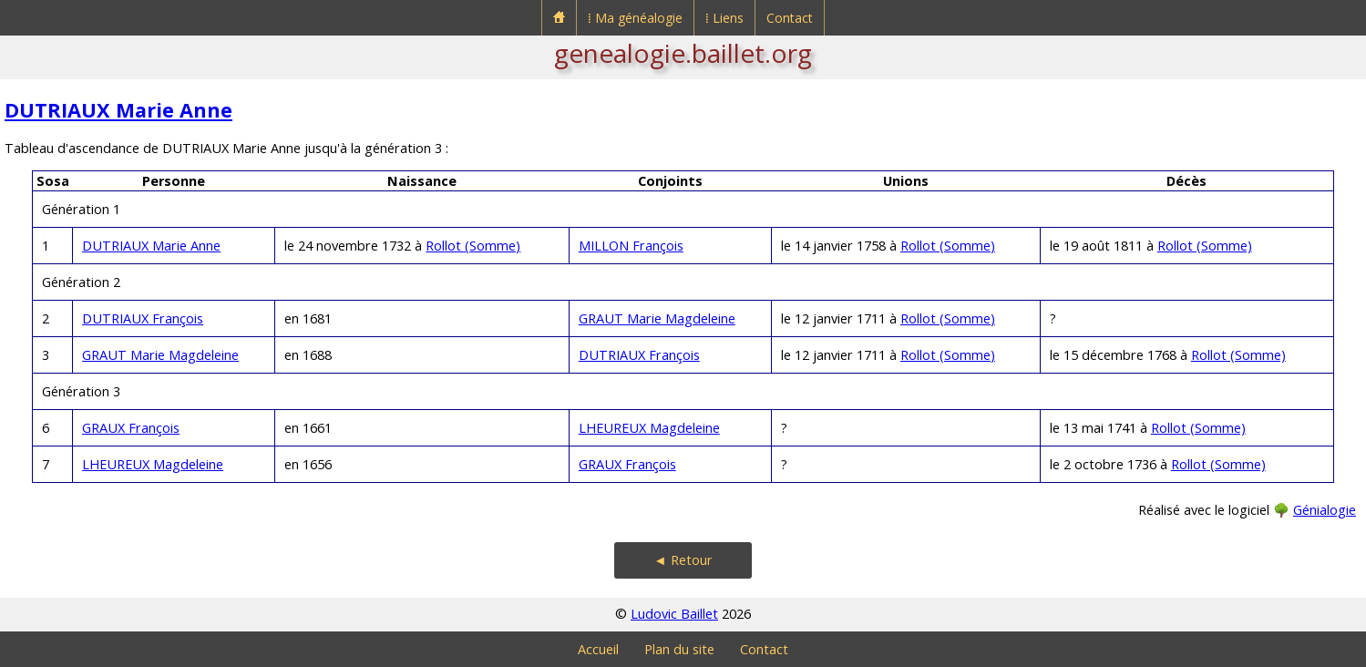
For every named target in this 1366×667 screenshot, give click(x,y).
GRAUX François (131, 427)
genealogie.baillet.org (683, 53)
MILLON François (631, 245)
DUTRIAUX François (142, 318)
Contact (789, 17)
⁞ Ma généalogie (635, 17)
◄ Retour (682, 560)
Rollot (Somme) (473, 245)
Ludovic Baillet (674, 613)
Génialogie (1324, 509)
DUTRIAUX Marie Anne (118, 110)
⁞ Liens (724, 17)
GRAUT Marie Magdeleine (657, 318)
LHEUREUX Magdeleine (649, 427)
